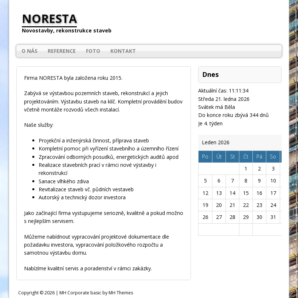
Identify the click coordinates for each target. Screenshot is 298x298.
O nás (29, 50)
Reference (62, 50)
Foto (93, 50)
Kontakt (123, 50)
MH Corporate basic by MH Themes (96, 293)
